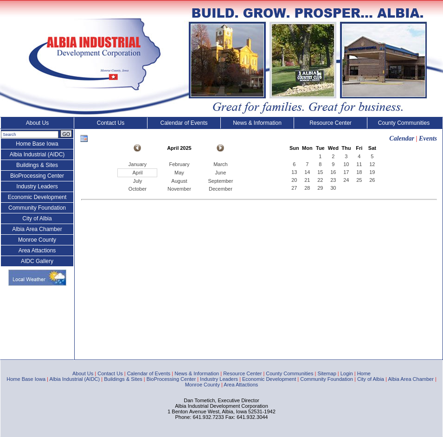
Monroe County (37, 240)
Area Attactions (37, 250)
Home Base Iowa (37, 144)
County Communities (404, 123)
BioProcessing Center (37, 176)
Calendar (401, 138)
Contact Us (110, 123)
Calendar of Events (183, 123)
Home (364, 373)
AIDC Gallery (37, 261)
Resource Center (330, 123)
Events (428, 138)
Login (346, 373)
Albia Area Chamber (37, 229)
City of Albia (36, 218)
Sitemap (326, 373)
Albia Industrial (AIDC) (37, 154)
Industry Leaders (37, 186)
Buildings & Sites (37, 165)
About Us (37, 123)
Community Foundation (37, 208)
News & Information (257, 123)
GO (66, 134)
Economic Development (37, 197)
